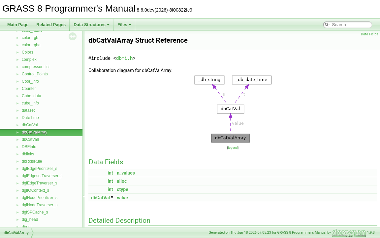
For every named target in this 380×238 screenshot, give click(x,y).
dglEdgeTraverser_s (39, 183)
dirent (27, 226)
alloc (122, 181)
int (110, 173)
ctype (122, 189)
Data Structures (92, 24)
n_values (126, 173)
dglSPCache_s (35, 212)
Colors (27, 52)
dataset (28, 110)
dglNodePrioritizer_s (39, 197)
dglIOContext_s (35, 190)
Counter (29, 88)
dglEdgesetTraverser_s (42, 176)
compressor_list (35, 66)
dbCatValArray (34, 132)
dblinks (28, 154)
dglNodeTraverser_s (39, 205)
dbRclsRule (32, 161)
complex (29, 59)
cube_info (30, 103)
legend (233, 147)
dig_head (30, 219)
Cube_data (31, 96)
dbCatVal (30, 125)
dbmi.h (124, 58)
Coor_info (30, 81)
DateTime (30, 117)
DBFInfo (29, 146)
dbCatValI (30, 139)
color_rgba (31, 45)
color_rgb (30, 37)
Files (124, 24)
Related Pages (51, 24)
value (122, 197)
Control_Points (35, 74)
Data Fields (369, 34)
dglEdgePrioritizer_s (39, 168)
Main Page (17, 24)
